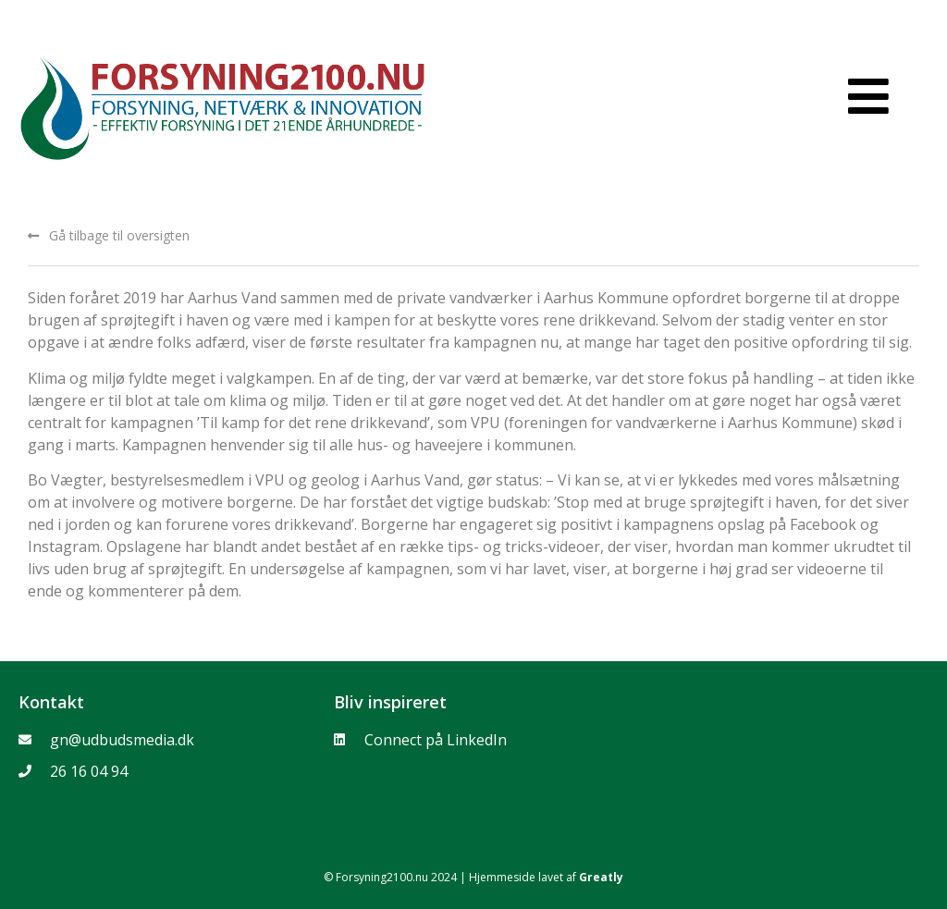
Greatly (601, 877)
